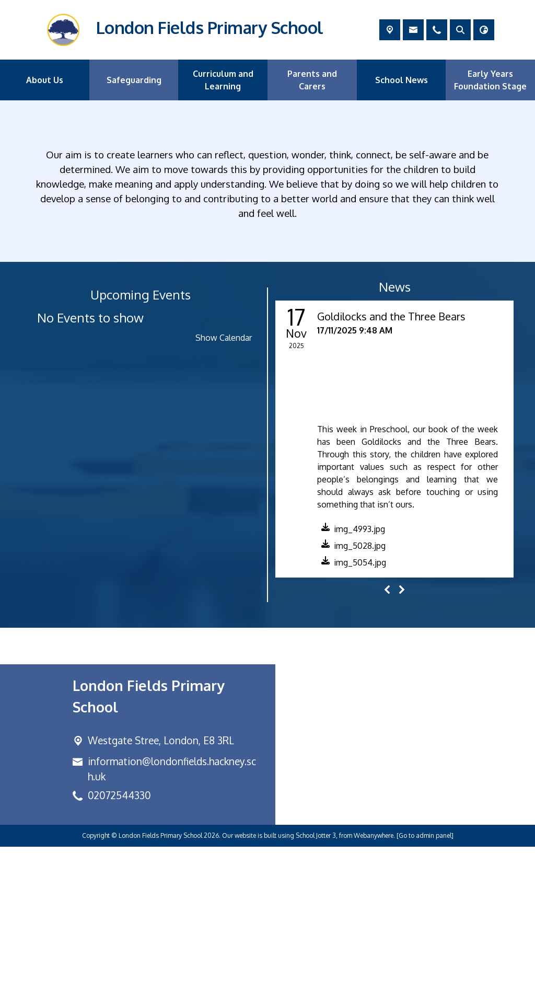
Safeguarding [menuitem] (134, 80)
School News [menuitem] (401, 80)
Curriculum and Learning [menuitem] (223, 79)
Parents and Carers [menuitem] (312, 79)
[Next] (401, 746)
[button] (351, 687)
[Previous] (387, 746)
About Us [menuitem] (44, 80)
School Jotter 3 (316, 992)
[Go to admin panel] (425, 992)
